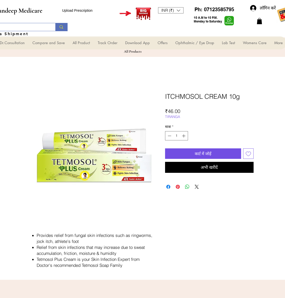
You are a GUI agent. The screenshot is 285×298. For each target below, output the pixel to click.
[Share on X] (197, 187)
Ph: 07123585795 (214, 9)
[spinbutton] (176, 135)
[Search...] (61, 27)
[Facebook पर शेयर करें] (168, 187)
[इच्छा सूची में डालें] (248, 153)
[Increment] (184, 135)
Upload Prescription (77, 10)
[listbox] (171, 10)
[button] (171, 10)
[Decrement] (169, 135)
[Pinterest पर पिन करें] (178, 187)
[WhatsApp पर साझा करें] (187, 187)
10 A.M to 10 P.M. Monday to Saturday (208, 19)
